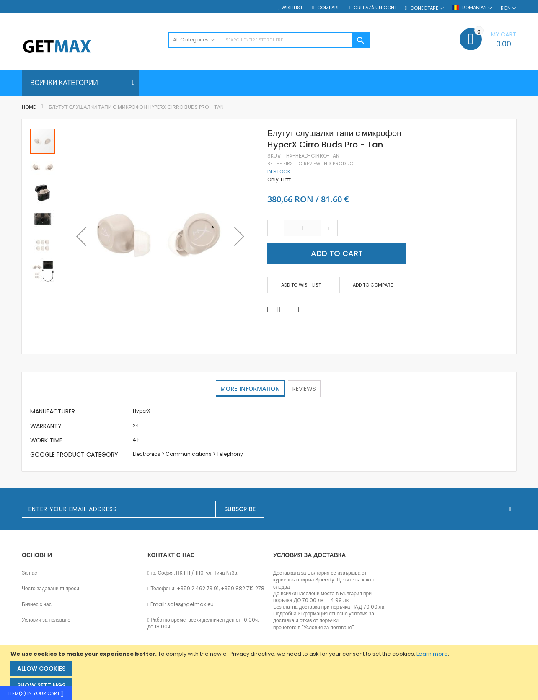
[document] (270, 672)
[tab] (250, 388)
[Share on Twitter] (279, 309)
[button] (81, 236)
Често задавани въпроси (50, 588)
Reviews (305, 388)
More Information (250, 388)
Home (29, 107)
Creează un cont (375, 8)
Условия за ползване (46, 620)
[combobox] (269, 40)
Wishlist (292, 8)
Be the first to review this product (311, 163)
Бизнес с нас (37, 604)
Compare (328, 8)
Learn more (432, 654)
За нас (29, 573)
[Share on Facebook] (268, 309)
